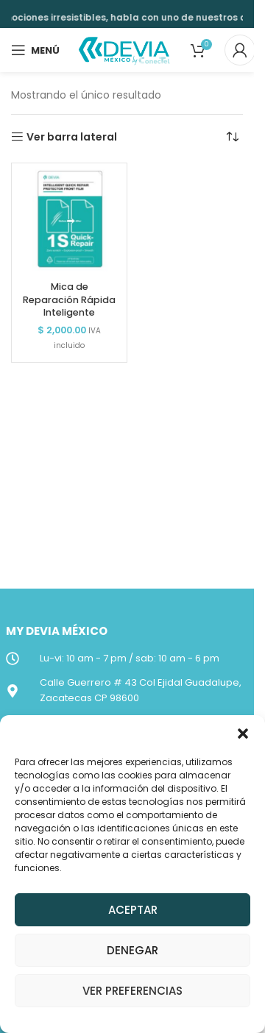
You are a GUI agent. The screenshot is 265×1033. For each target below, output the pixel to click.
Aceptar (133, 909)
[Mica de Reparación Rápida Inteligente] (69, 220)
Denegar (132, 950)
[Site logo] (125, 49)
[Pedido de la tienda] (232, 137)
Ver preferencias (132, 990)
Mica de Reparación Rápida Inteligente (69, 299)
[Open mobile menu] (35, 50)
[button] (243, 733)
